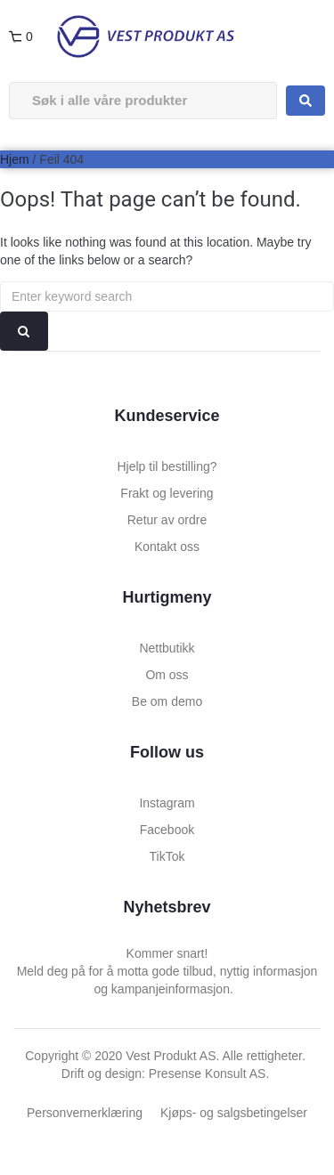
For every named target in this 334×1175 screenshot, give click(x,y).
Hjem (14, 159)
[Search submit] (305, 100)
